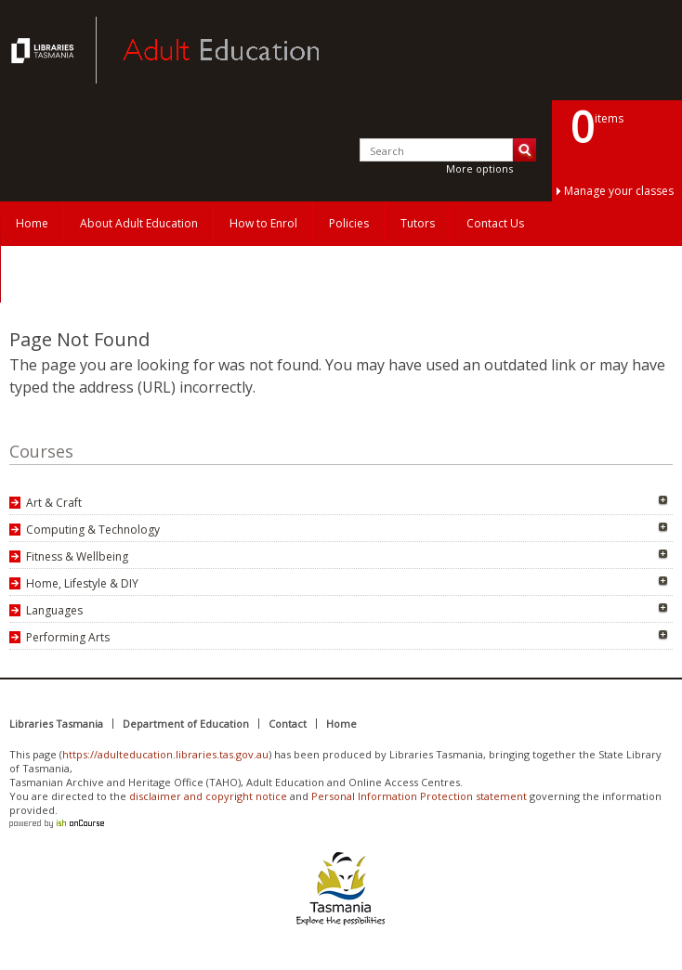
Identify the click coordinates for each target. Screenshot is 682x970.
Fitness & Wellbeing (77, 556)
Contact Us (495, 223)
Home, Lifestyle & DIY (82, 583)
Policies (349, 223)
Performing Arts (68, 637)
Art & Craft (54, 503)
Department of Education (186, 724)
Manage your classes (619, 191)
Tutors (417, 223)
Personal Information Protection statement (419, 796)
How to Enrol (263, 223)
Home (32, 223)
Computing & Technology (93, 529)
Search (524, 150)
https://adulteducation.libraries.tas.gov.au (165, 754)
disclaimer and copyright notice (208, 796)
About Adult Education (139, 223)
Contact (288, 724)
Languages (54, 610)
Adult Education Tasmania (44, 50)
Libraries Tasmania (56, 724)
